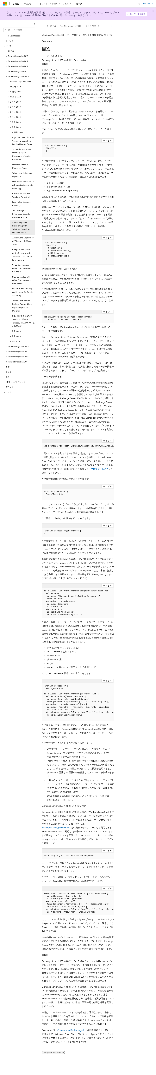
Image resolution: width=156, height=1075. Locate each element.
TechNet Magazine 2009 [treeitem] (20, 81)
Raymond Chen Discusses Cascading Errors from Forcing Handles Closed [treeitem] (23, 140)
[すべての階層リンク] (44, 26)
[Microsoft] (5, 4)
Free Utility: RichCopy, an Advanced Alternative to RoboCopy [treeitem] (23, 185)
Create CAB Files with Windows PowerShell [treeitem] (21, 195)
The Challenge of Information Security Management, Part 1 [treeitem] (21, 214)
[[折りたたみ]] (34, 23)
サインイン (148, 3)
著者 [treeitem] (7, 366)
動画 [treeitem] (7, 377)
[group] (78, 446)
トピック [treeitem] (9, 41)
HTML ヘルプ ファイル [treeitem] (16, 382)
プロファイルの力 (100, 468)
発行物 (53, 26)
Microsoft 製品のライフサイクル (41, 15)
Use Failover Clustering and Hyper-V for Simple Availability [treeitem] (22, 292)
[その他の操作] (111, 26)
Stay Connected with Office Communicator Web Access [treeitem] (21, 280)
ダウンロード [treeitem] (11, 387)
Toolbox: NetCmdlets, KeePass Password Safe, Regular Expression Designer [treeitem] (22, 305)
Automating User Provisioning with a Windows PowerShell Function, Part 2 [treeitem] (21, 227)
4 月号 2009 (91, 26)
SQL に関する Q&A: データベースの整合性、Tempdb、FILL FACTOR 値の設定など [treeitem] (23, 321)
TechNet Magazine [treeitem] (13, 35)
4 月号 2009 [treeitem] (17, 132)
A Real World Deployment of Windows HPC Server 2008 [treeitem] (23, 241)
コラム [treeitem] (8, 372)
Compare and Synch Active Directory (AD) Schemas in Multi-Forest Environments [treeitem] (22, 254)
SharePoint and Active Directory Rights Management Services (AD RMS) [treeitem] (21, 154)
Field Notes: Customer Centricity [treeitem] (21, 204)
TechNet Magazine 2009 (70, 26)
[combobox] (19, 30)
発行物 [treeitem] (11, 51)
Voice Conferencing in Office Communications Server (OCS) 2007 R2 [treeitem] (22, 268)
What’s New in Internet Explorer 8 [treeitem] (22, 175)
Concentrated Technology (69, 1030)
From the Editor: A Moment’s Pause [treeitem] (20, 166)
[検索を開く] (139, 3)
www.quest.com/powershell (55, 827)
